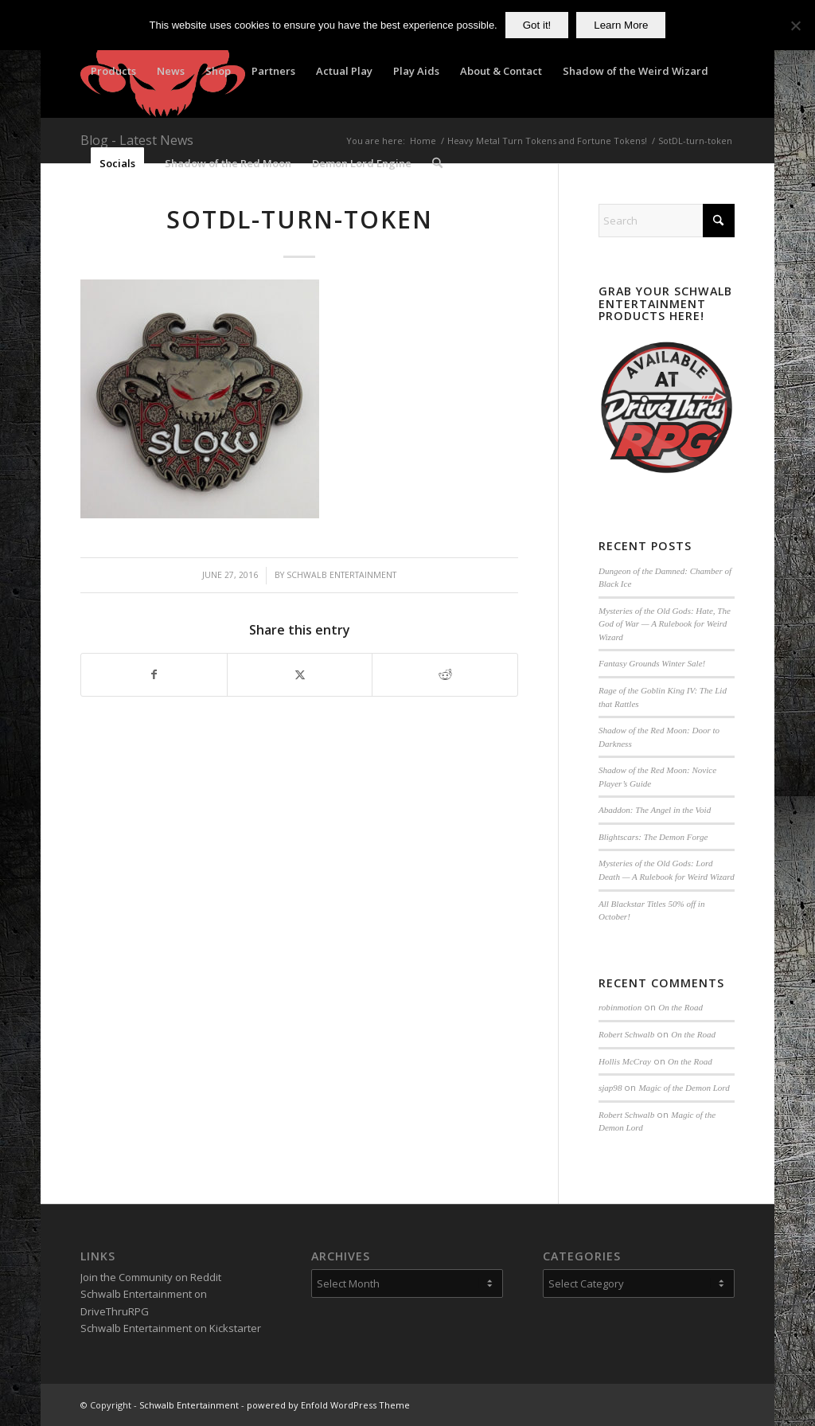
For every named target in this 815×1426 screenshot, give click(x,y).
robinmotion (620, 1007)
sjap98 (610, 1087)
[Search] (437, 163)
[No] (795, 25)
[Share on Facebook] (154, 674)
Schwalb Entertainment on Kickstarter (170, 1328)
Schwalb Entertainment (341, 574)
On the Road (680, 1007)
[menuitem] (113, 71)
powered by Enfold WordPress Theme (328, 1405)
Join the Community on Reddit (150, 1277)
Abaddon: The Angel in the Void (655, 810)
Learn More (621, 25)
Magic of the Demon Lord (683, 1087)
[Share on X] (300, 674)
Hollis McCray (625, 1061)
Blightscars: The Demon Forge (653, 837)
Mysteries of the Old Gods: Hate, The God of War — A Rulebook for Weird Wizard (665, 624)
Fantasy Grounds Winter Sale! (652, 663)
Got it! (537, 25)
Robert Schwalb (626, 1034)
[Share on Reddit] (444, 674)
